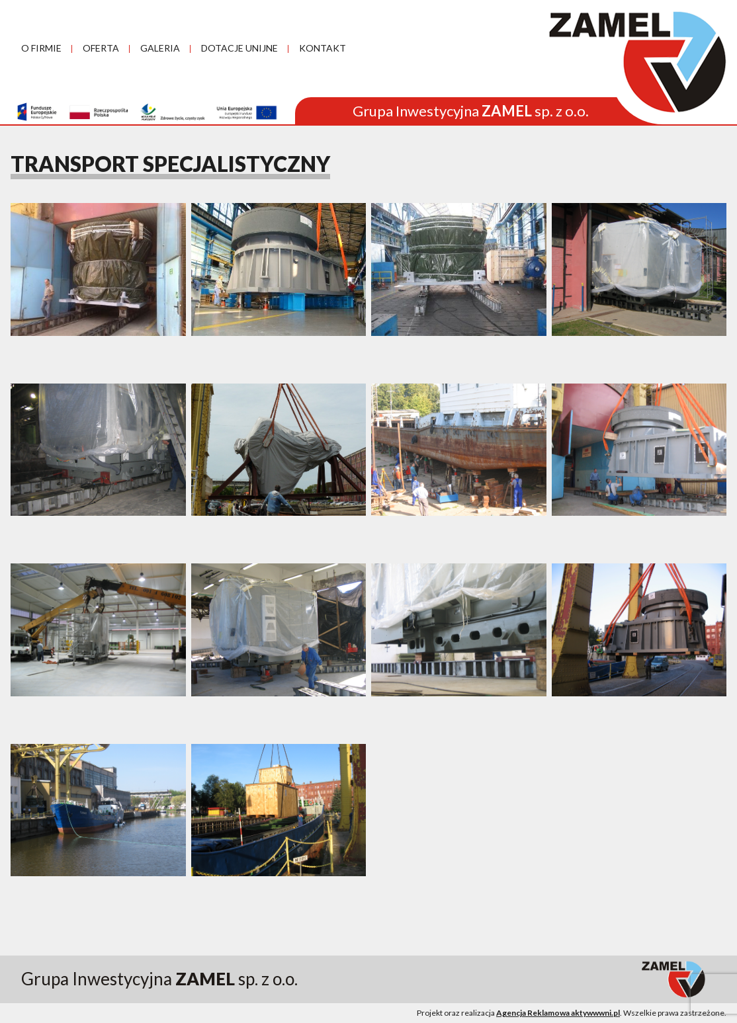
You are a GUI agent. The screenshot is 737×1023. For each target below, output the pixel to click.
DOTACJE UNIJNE (239, 48)
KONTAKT (322, 48)
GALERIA (160, 48)
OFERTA (101, 48)
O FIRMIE (41, 48)
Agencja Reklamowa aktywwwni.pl (558, 1013)
